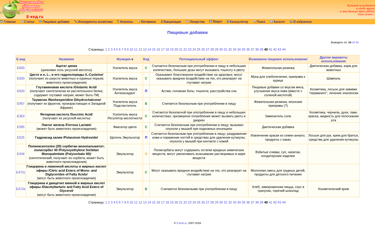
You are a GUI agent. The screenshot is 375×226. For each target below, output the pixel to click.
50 (357, 42)
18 (167, 49)
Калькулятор (237, 21)
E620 (21, 91)
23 (189, 49)
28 (212, 49)
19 (171, 49)
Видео (215, 21)
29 (216, 49)
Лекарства (195, 21)
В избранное (301, 21)
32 (230, 49)
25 (198, 49)
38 (257, 49)
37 (252, 49)
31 (225, 49)
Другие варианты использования (333, 59)
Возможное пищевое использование (278, 59)
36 (248, 49)
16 (158, 49)
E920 (21, 78)
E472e (20, 189)
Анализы (125, 21)
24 (194, 49)
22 (185, 49)
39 (261, 49)
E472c (20, 172)
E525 (21, 137)
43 (279, 49)
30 (221, 49)
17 (162, 49)
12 (140, 49)
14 (149, 49)
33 (234, 49)
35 (243, 49)
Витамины (146, 21)
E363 (21, 116)
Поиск (259, 21)
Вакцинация (171, 21)
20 (353, 42)
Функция (124, 59)
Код (146, 59)
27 (207, 49)
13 (144, 49)
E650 (21, 68)
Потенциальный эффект (199, 59)
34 (239, 49)
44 (284, 49)
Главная (8, 21)
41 (270, 49)
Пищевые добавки (54, 21)
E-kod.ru (182, 223)
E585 (21, 127)
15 (154, 49)
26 (203, 49)
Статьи (28, 21)
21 (181, 49)
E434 (21, 154)
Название (66, 59)
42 (275, 49)
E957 (21, 103)
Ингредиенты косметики (93, 21)
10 (131, 49)
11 (136, 49)
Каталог (277, 21)
